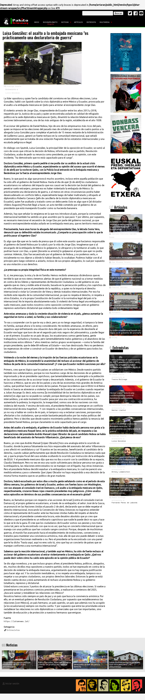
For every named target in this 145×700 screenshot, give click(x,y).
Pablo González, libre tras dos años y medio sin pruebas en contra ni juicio (54, 664)
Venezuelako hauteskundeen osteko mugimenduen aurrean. (124, 306)
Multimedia (104, 22)
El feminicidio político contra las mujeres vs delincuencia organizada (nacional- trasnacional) (124, 226)
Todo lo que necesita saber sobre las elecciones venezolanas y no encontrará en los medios (125, 280)
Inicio (36, 22)
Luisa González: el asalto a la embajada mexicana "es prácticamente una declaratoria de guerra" (125, 428)
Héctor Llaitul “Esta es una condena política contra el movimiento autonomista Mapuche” (122, 397)
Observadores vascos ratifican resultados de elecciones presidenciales (16, 664)
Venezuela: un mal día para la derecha (87, 665)
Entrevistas (13, 630)
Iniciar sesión (12, 683)
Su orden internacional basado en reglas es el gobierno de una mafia (125, 331)
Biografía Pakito (50, 22)
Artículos (78, 22)
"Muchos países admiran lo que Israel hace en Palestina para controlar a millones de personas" (125, 459)
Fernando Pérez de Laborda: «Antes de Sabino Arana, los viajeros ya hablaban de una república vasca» (123, 489)
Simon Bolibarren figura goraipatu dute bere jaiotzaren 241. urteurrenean (124, 664)
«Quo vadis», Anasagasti (121, 257)
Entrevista (91, 22)
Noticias (65, 22)
